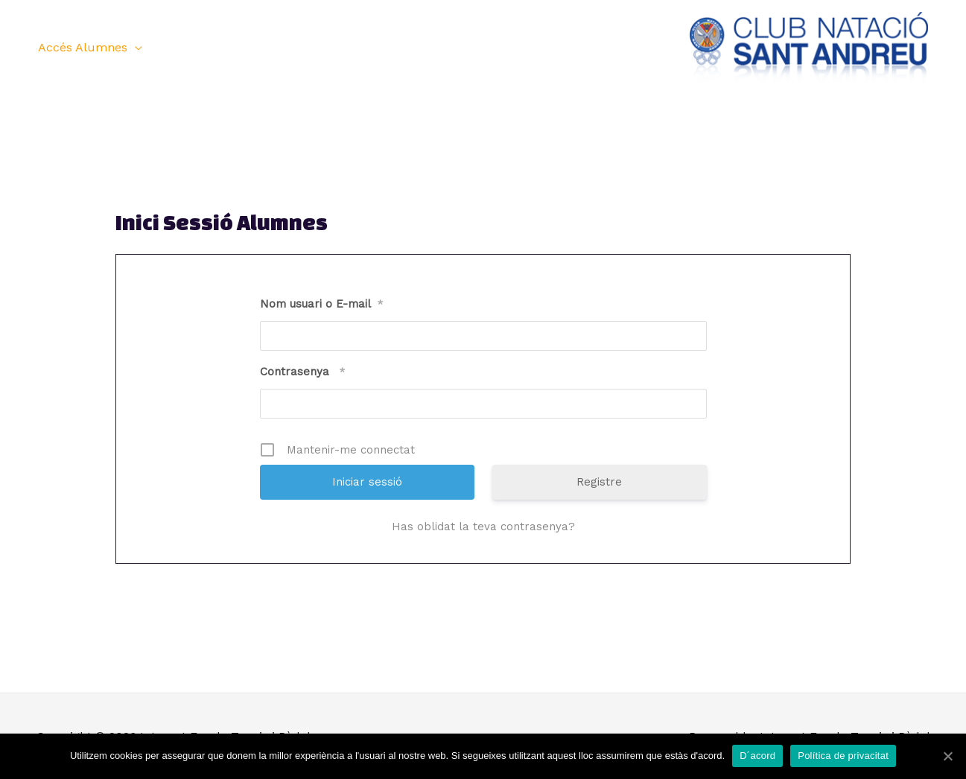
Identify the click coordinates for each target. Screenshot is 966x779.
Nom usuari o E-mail (322, 304)
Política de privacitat (843, 755)
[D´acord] (947, 755)
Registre (599, 482)
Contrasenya (303, 371)
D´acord (757, 755)
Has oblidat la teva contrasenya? (483, 526)
